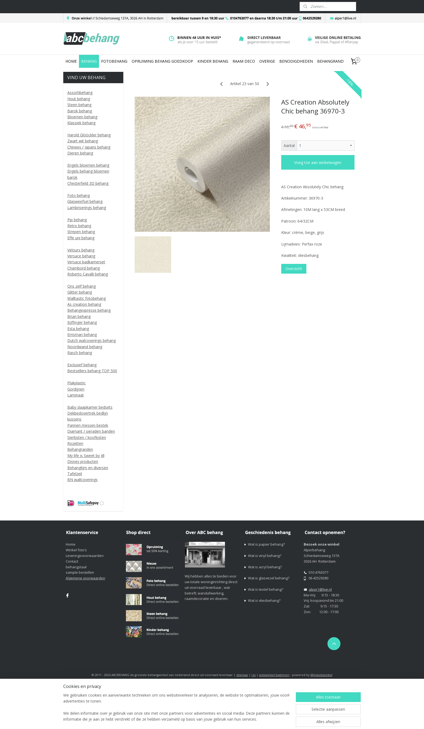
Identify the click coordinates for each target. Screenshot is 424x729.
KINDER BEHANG (212, 61)
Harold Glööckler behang (89, 134)
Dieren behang (80, 153)
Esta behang (78, 328)
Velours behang (80, 250)
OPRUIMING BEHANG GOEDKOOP (162, 61)
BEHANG (89, 61)
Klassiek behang (81, 122)
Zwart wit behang (82, 140)
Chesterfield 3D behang (87, 183)
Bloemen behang (82, 116)
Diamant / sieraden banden (91, 431)
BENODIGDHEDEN (296, 61)
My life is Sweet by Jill (85, 455)
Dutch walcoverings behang (91, 340)
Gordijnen (75, 389)
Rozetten (75, 443)
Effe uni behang (80, 237)
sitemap (242, 675)
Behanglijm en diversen (87, 467)
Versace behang (81, 255)
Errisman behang (82, 334)
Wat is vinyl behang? (264, 555)
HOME (71, 61)
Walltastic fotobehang (86, 298)
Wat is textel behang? (265, 589)
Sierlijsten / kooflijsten (86, 437)
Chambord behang (83, 268)
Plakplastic (76, 382)
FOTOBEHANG (114, 61)
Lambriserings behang (86, 207)
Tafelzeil (74, 473)
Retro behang (79, 225)
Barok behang (79, 110)
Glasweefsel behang (84, 201)
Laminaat (75, 395)
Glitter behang (79, 292)
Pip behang (77, 219)
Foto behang (78, 195)
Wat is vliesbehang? (264, 600)
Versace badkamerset (86, 261)
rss (253, 675)
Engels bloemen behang (88, 165)
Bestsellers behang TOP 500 (92, 370)
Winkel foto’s (76, 549)
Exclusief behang (82, 364)
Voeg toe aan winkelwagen (317, 162)
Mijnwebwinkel (321, 675)
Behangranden (80, 449)
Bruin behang (79, 316)
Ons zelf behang (81, 286)
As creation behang (84, 304)
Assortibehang (79, 92)
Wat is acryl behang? (265, 567)
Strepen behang (81, 231)
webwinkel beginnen (274, 675)
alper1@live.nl (320, 589)
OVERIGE (267, 61)
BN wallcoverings (82, 479)
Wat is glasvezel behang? (268, 578)
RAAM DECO (244, 61)
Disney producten (82, 461)
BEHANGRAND (330, 61)
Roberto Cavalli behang (87, 274)
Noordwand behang (84, 346)
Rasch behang (79, 352)
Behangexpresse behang (89, 310)
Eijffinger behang (82, 322)
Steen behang (79, 104)
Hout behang (78, 98)
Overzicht (294, 268)
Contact (72, 561)
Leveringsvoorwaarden (85, 555)
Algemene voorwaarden (85, 578)
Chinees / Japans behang (88, 147)
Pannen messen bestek (87, 425)
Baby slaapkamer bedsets (89, 407)
